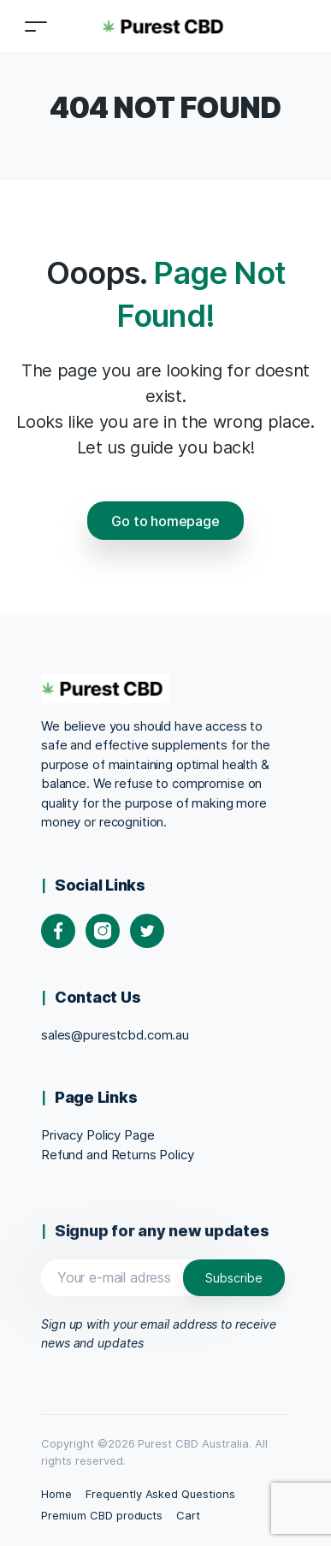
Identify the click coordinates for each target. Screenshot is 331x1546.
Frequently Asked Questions (160, 1494)
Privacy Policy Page (97, 1135)
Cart (188, 1515)
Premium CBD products (102, 1515)
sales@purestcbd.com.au (115, 1035)
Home (56, 1494)
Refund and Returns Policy (117, 1154)
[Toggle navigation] (36, 26)
